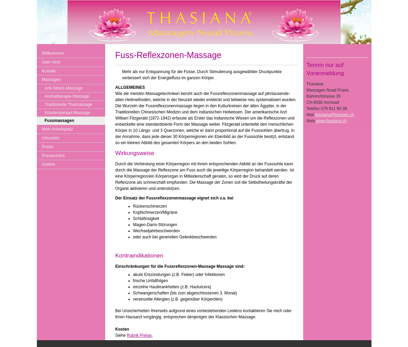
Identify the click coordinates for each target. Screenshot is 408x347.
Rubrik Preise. (140, 335)
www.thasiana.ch (331, 121)
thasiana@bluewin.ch (334, 114)
